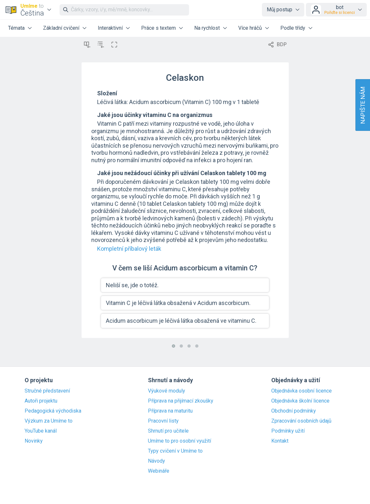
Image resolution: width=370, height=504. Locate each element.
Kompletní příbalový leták (129, 248)
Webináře (158, 471)
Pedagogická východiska (53, 411)
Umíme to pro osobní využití (179, 441)
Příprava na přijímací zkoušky (180, 401)
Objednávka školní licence (300, 401)
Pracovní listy (163, 421)
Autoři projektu (41, 401)
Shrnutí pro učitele (168, 431)
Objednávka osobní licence (301, 391)
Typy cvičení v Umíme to (175, 451)
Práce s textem (158, 28)
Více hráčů (250, 28)
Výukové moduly (166, 391)
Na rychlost (207, 28)
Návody (156, 461)
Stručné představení (47, 391)
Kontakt (279, 441)
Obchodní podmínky (293, 411)
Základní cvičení (61, 28)
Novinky (34, 441)
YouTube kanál (41, 431)
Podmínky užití (288, 431)
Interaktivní (110, 28)
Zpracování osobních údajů (301, 421)
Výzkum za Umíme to (49, 421)
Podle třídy (292, 28)
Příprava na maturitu (170, 411)
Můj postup (279, 9)
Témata (16, 28)
